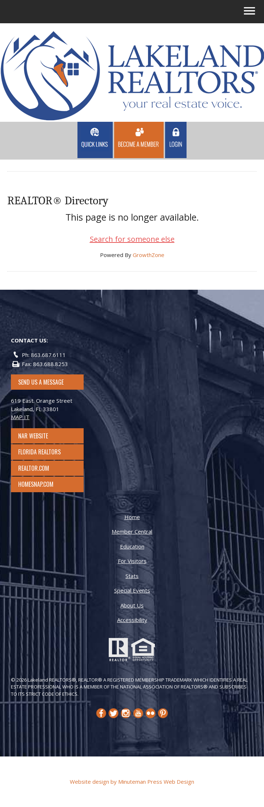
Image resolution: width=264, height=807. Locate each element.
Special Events (132, 590)
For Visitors (132, 561)
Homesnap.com (39, 484)
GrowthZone (148, 254)
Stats (132, 575)
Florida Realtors (39, 451)
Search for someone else (132, 239)
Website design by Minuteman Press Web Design (132, 781)
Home (132, 517)
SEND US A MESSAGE (41, 382)
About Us (132, 605)
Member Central (132, 531)
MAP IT (20, 417)
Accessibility (132, 619)
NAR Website (39, 435)
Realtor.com (40, 468)
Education (132, 546)
